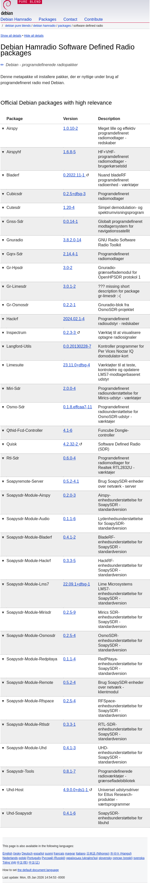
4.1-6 (67, 430)
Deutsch (27, 853)
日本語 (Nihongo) (98, 853)
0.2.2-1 (69, 305)
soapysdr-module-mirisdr (28, 612)
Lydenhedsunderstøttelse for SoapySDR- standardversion (120, 523)
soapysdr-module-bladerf (29, 537)
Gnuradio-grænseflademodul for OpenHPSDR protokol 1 (119, 272)
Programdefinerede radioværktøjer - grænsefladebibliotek (116, 776)
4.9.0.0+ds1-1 (76, 790)
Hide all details (34, 35)
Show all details (10, 35)
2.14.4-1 (70, 254)
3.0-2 (67, 268)
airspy (12, 128)
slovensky (105, 858)
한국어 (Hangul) (121, 853)
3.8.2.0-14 (72, 240)
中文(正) (34, 862)
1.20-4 (68, 207)
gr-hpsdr (14, 268)
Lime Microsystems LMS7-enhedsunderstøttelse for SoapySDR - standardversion (120, 593)
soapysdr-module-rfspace (30, 701)
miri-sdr (13, 388)
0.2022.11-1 (74, 175)
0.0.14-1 (70, 221)
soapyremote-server (25, 481)
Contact (70, 19)
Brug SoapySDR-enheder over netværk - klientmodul (121, 687)
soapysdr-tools (20, 771)
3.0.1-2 (69, 286)
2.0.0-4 (69, 388)
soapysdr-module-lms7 (27, 584)
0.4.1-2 (69, 537)
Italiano (81, 853)
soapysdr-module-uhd (26, 748)
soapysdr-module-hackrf (28, 561)
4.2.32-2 (71, 444)
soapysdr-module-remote (29, 682)
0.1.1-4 (69, 659)
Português (34, 858)
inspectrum (16, 332)
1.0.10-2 (70, 128)
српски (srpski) (123, 858)
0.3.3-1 (69, 724)
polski (22, 858)
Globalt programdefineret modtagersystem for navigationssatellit (120, 226)
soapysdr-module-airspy (28, 495)
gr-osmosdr (17, 305)
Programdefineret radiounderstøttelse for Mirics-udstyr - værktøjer (119, 393)
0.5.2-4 (69, 682)
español (39, 853)
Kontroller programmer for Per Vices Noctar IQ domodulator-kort (121, 351)
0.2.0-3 (69, 495)
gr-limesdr (16, 286)
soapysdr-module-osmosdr (31, 635)
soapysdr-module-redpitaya (31, 659)
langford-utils (19, 346)
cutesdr (13, 207)
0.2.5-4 (69, 635)
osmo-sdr (15, 407)
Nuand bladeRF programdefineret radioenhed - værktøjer (118, 180)
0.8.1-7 (69, 771)
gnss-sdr (15, 221)
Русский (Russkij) (54, 858)
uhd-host (15, 790)
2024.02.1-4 (73, 319)
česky (17, 853)
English (7, 853)
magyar (70, 853)
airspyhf (13, 152)
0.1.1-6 (69, 519)
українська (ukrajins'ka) (82, 858)
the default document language (38, 870)
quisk (11, 444)
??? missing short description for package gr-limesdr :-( (119, 291)
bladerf (12, 175)
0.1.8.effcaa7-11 (77, 407)
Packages (47, 19)
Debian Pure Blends (18, 25)
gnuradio (14, 240)
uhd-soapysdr (19, 813)
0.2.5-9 (69, 612)
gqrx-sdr (14, 254)
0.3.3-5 (69, 561)
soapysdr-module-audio (28, 519)
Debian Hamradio (16, 19)
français (59, 853)
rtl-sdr (12, 458)
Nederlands (10, 858)
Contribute (93, 19)
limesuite (15, 365)
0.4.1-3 (69, 748)
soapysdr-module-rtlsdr (28, 724)
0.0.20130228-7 (77, 346)
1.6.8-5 (69, 152)
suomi (49, 853)
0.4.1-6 (69, 813)
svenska (139, 858)
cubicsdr (14, 194)
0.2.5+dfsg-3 (74, 194)
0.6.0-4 (69, 458)
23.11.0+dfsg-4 (76, 365)
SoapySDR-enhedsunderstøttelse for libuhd (120, 818)
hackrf (12, 319)
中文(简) (22, 862)
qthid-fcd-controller (24, 430)
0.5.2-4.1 (71, 481)
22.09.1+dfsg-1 (76, 584)
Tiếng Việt (9, 862)
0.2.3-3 (70, 332)
